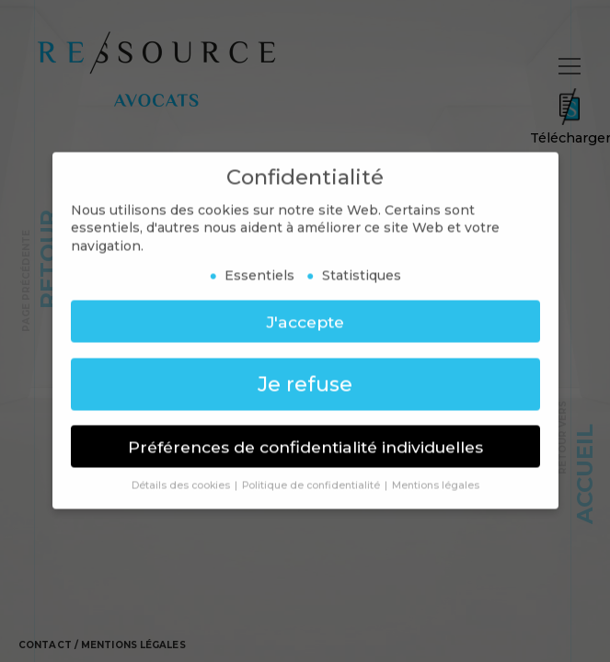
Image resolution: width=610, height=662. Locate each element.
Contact (45, 650)
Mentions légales (133, 650)
